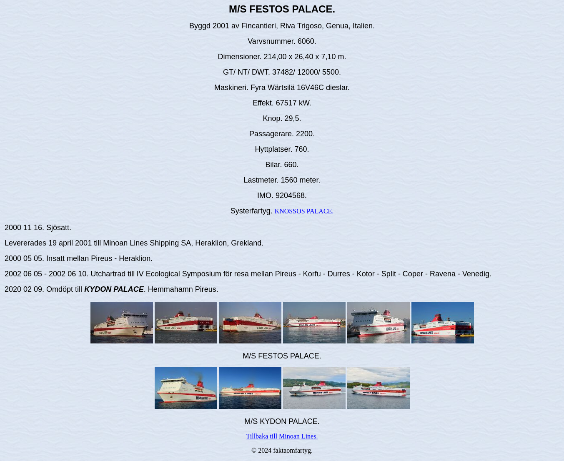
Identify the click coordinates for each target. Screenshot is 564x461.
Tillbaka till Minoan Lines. (282, 436)
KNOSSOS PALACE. (304, 211)
